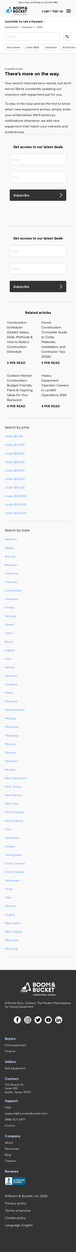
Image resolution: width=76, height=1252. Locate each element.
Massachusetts (15, 710)
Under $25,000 (15, 462)
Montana (10, 752)
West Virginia (13, 931)
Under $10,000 (15, 445)
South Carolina (15, 863)
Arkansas (11, 565)
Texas (9, 889)
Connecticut (13, 590)
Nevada (10, 769)
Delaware (11, 599)
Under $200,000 (15, 513)
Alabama (11, 539)
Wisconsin (11, 940)
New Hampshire (16, 778)
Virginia (10, 914)
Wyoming (11, 948)
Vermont (10, 906)
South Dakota (14, 872)
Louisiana (11, 684)
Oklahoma (12, 838)
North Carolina (14, 812)
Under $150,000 (15, 504)
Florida (9, 607)
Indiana (9, 650)
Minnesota (12, 727)
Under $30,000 (15, 470)
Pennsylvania (13, 855)
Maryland (11, 701)
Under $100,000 (15, 496)
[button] (68, 11)
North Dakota (14, 821)
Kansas (9, 667)
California (11, 573)
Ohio (8, 829)
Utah (8, 897)
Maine (9, 693)
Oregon (10, 846)
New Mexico (13, 795)
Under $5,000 (14, 436)
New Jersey (13, 786)
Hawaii (9, 624)
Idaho (8, 633)
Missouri (10, 744)
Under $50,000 (15, 479)
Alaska (9, 548)
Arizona (10, 556)
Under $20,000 (15, 453)
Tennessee (12, 880)
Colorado (11, 582)
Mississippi (12, 735)
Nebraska (11, 761)
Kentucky (11, 676)
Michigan (11, 718)
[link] (51, 2)
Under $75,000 (15, 487)
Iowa (8, 658)
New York (11, 803)
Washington (13, 923)
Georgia (10, 616)
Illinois (9, 641)
